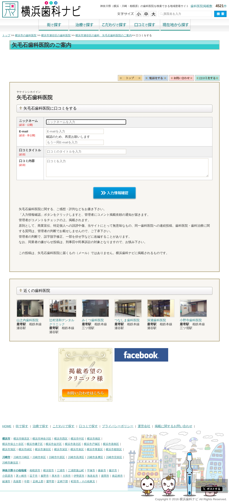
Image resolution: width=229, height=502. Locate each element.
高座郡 (17, 481)
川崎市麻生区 (10, 462)
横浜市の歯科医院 (25, 35)
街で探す (53, 25)
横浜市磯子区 (35, 444)
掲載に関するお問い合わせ (173, 426)
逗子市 (34, 475)
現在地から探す (175, 25)
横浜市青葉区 (95, 449)
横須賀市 (48, 470)
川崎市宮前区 (114, 457)
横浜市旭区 (9, 449)
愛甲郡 (50, 481)
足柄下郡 (62, 481)
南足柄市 (117, 475)
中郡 (27, 481)
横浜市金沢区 (54, 444)
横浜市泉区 (77, 449)
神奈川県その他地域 (14, 470)
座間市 (105, 475)
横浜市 (6, 438)
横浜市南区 (93, 438)
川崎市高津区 (76, 457)
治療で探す (84, 25)
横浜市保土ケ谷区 (13, 444)
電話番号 (156, 78)
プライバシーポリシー (117, 426)
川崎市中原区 (57, 457)
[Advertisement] (114, 63)
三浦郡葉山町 (76, 470)
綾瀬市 (6, 481)
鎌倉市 (102, 470)
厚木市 (56, 475)
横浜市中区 (77, 438)
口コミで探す (145, 25)
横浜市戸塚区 (92, 444)
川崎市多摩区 (95, 457)
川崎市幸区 (39, 457)
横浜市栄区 (61, 449)
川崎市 (6, 457)
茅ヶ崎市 (21, 475)
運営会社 (144, 426)
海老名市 (92, 475)
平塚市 (91, 470)
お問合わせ (181, 78)
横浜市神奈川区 (41, 438)
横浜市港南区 (111, 444)
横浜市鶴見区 (21, 438)
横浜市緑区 (25, 449)
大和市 (67, 475)
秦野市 (45, 475)
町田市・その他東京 (83, 481)
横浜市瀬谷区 (43, 449)
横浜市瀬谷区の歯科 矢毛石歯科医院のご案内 (103, 35)
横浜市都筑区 (114, 449)
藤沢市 (113, 470)
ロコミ (207, 78)
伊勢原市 (79, 475)
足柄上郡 (38, 481)
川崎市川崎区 (21, 457)
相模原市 (35, 470)
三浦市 (61, 470)
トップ (6, 35)
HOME (6, 426)
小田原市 (7, 475)
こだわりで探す (114, 25)
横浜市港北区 (73, 444)
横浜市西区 (61, 438)
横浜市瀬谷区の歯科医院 (56, 35)
